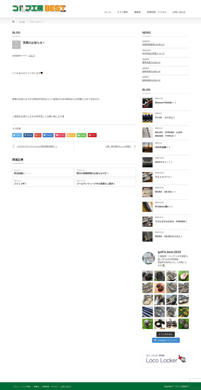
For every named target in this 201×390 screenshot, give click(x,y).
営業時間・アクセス (156, 12)
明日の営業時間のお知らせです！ (92, 173)
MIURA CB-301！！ (165, 192)
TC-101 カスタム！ (165, 117)
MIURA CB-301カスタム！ (169, 236)
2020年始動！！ (163, 147)
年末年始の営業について (153, 53)
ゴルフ (31, 55)
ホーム (108, 12)
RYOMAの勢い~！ (164, 206)
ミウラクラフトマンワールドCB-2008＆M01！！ (37, 146)
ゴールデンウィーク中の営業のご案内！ (96, 183)
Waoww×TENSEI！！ (165, 102)
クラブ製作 (122, 12)
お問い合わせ (179, 12)
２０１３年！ (20, 183)
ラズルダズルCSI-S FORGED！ (171, 221)
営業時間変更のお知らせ (153, 44)
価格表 (137, 12)
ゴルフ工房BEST (182, 386)
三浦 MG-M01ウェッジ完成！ (118, 146)
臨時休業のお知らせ (151, 71)
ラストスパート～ (163, 177)
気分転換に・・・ (22, 173)
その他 (18, 128)
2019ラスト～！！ (164, 162)
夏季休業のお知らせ (151, 62)
